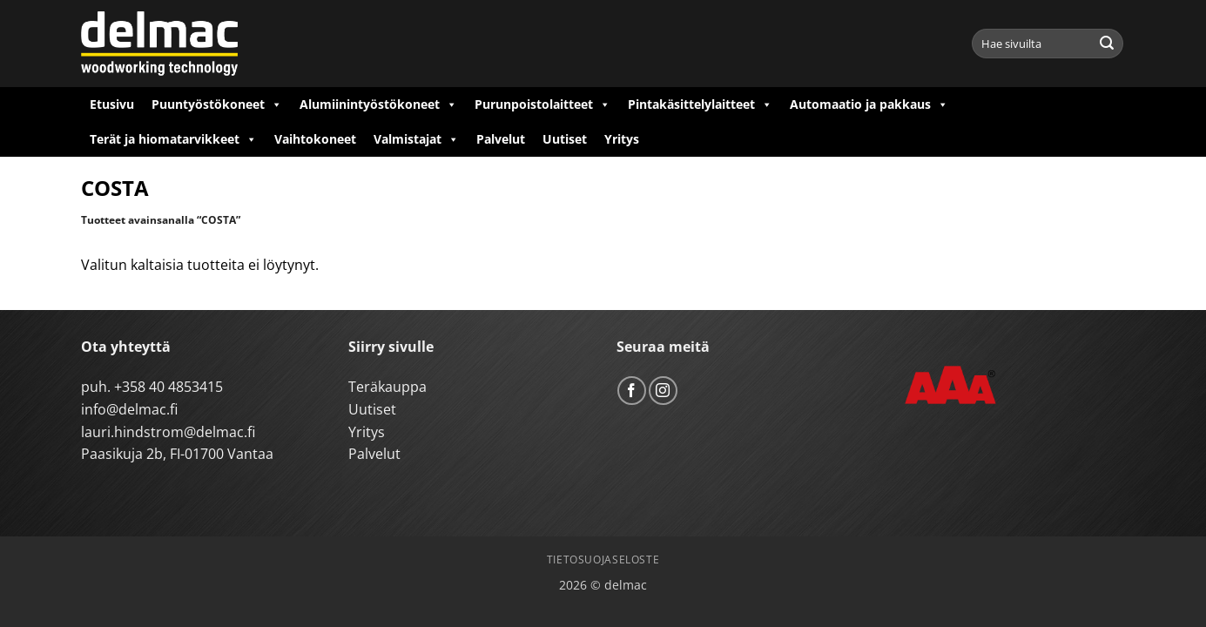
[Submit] (1107, 43)
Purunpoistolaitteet (542, 104)
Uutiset (564, 139)
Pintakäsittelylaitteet (700, 104)
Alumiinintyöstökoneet (378, 104)
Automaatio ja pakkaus (869, 104)
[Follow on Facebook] (631, 390)
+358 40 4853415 (168, 386)
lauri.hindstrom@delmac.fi (168, 432)
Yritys (621, 139)
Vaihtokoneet (315, 139)
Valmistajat (416, 139)
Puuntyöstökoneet (217, 104)
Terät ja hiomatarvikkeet (173, 139)
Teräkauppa (387, 386)
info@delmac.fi (129, 409)
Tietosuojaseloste (603, 559)
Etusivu (112, 104)
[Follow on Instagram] (663, 390)
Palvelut (500, 139)
